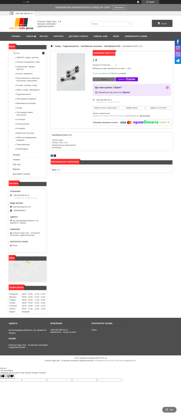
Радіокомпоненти (71, 46)
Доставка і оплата (78, 36)
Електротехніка (22, 124)
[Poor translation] (10, 376)
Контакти (119, 7)
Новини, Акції (100, 36)
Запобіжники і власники (91, 46)
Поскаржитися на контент (104, 361)
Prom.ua (103, 358)
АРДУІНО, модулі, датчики (27, 57)
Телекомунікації (23, 144)
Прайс (116, 36)
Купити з (126, 79)
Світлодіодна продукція (26, 99)
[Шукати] (130, 23)
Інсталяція (20, 119)
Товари (30, 36)
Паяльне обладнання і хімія (28, 62)
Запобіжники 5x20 (112, 46)
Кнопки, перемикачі (24, 74)
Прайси (16, 155)
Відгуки (16, 169)
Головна (15, 36)
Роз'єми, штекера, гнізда (26, 85)
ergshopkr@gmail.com (22, 207)
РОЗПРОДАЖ (22, 149)
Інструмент (21, 128)
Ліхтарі (19, 108)
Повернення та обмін (136, 36)
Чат (169, 409)
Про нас (44, 36)
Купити (104, 79)
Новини (16, 159)
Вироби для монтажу (25, 133)
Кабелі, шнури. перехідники (27, 90)
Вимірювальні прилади (26, 103)
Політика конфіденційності (126, 361)
